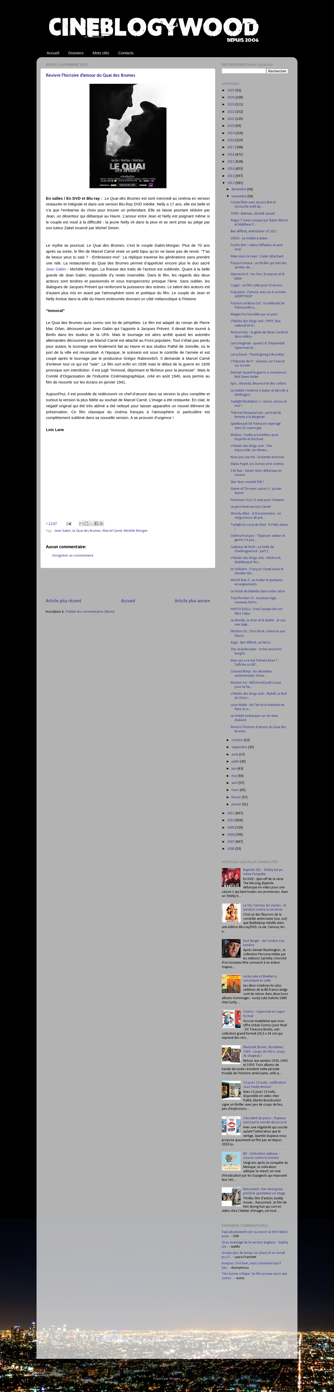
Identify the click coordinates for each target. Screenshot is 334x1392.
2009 (231, 827)
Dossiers (76, 53)
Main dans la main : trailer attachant (257, 256)
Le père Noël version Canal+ (251, 507)
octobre (237, 740)
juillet (235, 761)
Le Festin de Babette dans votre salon (258, 591)
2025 (231, 90)
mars (235, 790)
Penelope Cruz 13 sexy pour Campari (257, 500)
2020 (231, 126)
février (236, 797)
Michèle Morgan (135, 531)
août (235, 754)
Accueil (53, 53)
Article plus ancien (192, 601)
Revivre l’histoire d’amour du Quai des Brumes (90, 75)
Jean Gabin (56, 269)
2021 (231, 119)
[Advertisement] (127, 583)
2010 (231, 820)
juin (234, 768)
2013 (231, 176)
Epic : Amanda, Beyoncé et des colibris (259, 383)
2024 (231, 97)
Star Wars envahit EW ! (247, 482)
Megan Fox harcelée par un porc (254, 314)
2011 (231, 813)
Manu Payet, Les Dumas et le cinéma (257, 464)
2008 (231, 834)
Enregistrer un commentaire (72, 555)
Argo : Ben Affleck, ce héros (251, 642)
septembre (239, 747)
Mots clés (101, 53)
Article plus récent (63, 601)
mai (234, 776)
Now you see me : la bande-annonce (257, 457)
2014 (231, 168)
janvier (236, 804)
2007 (231, 842)
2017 (231, 147)
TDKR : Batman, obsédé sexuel (253, 213)
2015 (231, 161)
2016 (231, 154)
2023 (231, 104)
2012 (231, 183)
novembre (239, 196)
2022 (231, 112)
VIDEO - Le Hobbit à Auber (249, 238)
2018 (231, 140)
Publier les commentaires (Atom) (90, 612)
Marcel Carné (112, 531)
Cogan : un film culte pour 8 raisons (256, 285)
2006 (231, 849)
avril (234, 783)
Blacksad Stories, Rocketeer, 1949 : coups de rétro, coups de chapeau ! (264, 1051)
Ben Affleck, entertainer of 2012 (254, 231)
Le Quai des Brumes (86, 531)
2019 (231, 133)
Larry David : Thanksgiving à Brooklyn (257, 354)
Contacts (126, 53)
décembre (239, 189)
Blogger (174, 1379)
